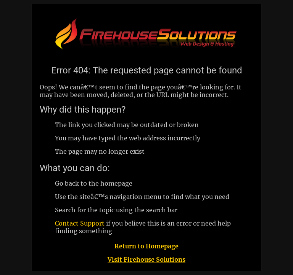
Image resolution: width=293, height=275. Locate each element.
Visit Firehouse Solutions (146, 259)
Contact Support (80, 223)
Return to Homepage (146, 246)
